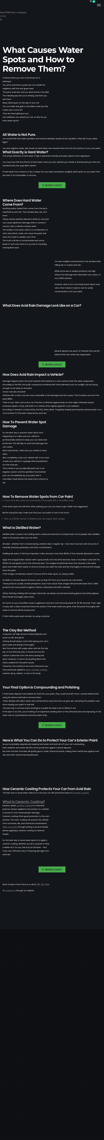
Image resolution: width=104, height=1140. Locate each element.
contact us (10, 890)
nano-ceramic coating (36, 669)
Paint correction (10, 827)
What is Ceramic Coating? (24, 801)
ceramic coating (81, 793)
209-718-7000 (42, 884)
